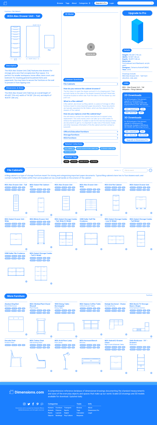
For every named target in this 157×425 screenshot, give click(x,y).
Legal (90, 413)
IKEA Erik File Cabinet (113, 185)
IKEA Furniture (70, 152)
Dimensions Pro (93, 410)
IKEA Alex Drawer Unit (63, 185)
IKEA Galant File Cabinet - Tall (40, 186)
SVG (142, 109)
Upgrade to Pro (101, 3)
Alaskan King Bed (12, 304)
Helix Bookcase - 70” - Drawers (139, 342)
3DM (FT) (7, 190)
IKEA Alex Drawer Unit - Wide (89, 186)
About (74, 3)
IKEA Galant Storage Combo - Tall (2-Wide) (41, 254)
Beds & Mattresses (11, 306)
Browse (60, 3)
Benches (82, 342)
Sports (66, 410)
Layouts (58, 413)
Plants (50, 413)
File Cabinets (16, 11)
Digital (66, 413)
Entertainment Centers (137, 308)
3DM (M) (14, 190)
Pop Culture (68, 415)
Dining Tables (59, 308)
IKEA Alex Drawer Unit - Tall (16, 185)
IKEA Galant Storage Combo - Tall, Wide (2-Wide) (66, 220)
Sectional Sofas (110, 306)
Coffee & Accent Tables (87, 306)
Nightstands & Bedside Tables (114, 344)
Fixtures (58, 410)
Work (66, 161)
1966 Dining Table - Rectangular (62, 305)
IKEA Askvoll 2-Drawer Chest (114, 342)
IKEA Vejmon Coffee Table (90, 304)
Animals (50, 410)
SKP (142, 131)
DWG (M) (14, 187)
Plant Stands (34, 308)
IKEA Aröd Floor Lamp (63, 341)
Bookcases (133, 344)
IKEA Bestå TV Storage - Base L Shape (139, 305)
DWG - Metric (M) (131, 113)
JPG (141, 113)
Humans (51, 407)
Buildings (59, 415)
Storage (94, 161)
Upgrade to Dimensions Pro (137, 140)
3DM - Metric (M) (131, 135)
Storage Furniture (108, 148)
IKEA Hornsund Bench (88, 341)
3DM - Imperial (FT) (132, 131)
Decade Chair (10, 341)
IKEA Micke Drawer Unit (39, 219)
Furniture (8, 11)
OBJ (19, 190)
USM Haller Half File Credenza (87, 220)
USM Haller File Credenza (15, 253)
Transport (67, 407)
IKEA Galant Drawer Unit (139, 185)
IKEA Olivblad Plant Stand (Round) (40, 305)
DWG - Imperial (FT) (132, 109)
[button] (117, 170)
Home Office (84, 161)
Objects (50, 415)
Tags (67, 3)
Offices (74, 161)
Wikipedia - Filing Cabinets (132, 89)
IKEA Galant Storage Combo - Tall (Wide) (141, 220)
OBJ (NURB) (143, 135)
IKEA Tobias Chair (37, 341)
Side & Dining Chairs (36, 342)
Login (112, 3)
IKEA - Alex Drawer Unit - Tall (133, 87)
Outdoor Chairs (9, 342)
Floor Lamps (58, 342)
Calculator (80, 413)
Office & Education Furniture (87, 148)
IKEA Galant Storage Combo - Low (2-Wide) (116, 220)
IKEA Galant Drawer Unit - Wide (15, 220)
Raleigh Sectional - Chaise (115, 304)
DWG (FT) (7, 187)
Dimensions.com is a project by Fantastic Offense (30, 408)
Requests (80, 415)
